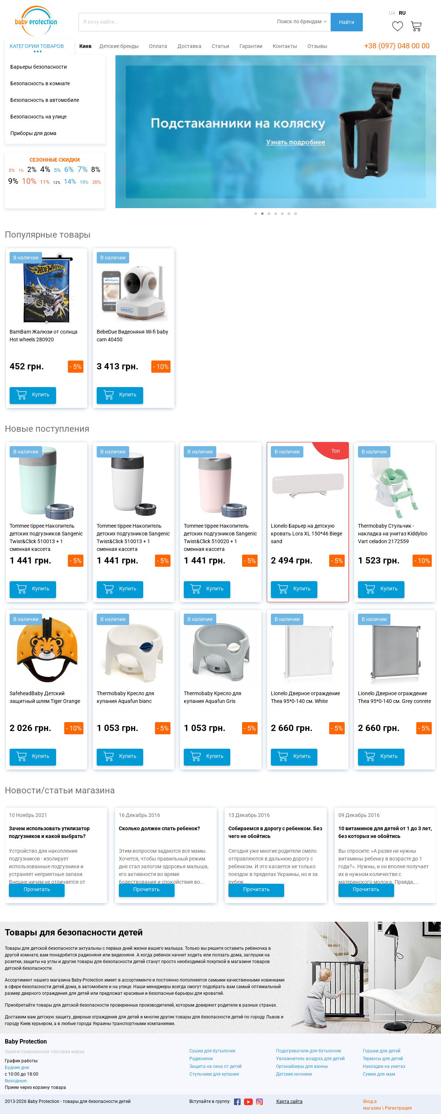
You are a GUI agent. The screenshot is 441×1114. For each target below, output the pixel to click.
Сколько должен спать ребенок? (159, 828)
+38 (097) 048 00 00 (397, 45)
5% (57, 170)
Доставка (189, 46)
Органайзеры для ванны (302, 1066)
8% (95, 170)
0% (12, 170)
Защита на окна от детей (215, 1066)
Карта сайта (289, 1101)
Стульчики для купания (214, 1074)
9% (13, 181)
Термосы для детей (383, 1058)
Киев (85, 46)
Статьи (220, 46)
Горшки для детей (381, 1050)
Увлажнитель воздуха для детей (310, 1058)
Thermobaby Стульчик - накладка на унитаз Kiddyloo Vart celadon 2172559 (392, 533)
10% (29, 181)
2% (32, 170)
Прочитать (36, 889)
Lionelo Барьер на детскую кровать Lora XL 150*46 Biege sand (306, 533)
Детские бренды (119, 46)
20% (96, 182)
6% (69, 169)
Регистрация (398, 1108)
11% (44, 182)
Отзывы (317, 46)
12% (56, 182)
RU (402, 13)
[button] (122, 132)
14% (70, 181)
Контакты (285, 46)
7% (82, 169)
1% (21, 170)
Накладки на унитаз (384, 1066)
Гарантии (251, 46)
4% (45, 169)
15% (84, 182)
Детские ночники (294, 1074)
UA (392, 13)
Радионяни (201, 1058)
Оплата (158, 46)
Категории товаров (37, 46)
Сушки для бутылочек (212, 1050)
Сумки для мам (379, 1074)
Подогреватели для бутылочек (308, 1050)
